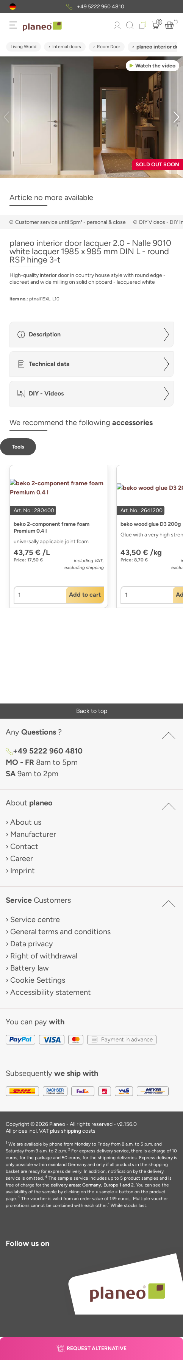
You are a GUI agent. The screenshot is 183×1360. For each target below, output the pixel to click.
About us (25, 822)
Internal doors (66, 46)
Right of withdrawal (43, 955)
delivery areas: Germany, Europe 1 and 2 (92, 1185)
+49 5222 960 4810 (100, 6)
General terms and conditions (60, 931)
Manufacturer (33, 834)
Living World (23, 46)
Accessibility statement (50, 992)
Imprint (22, 870)
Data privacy (31, 943)
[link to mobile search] (130, 25)
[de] (12, 6)
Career (21, 858)
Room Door (108, 46)
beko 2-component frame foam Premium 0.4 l (51, 527)
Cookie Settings (37, 980)
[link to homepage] (42, 26)
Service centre (35, 919)
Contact (24, 846)
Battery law (29, 967)
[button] (12, 6)
